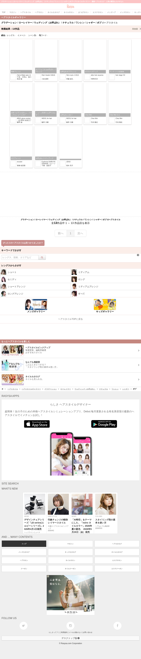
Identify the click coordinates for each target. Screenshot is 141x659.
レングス (11, 35)
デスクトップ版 (71, 638)
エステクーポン (117, 568)
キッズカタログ (70, 552)
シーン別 (32, 35)
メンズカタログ (24, 552)
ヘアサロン (24, 560)
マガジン (70, 544)
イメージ (21, 35)
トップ (24, 544)
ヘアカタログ (117, 544)
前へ (61, 233)
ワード (43, 35)
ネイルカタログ (117, 552)
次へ (80, 233)
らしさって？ (53, 632)
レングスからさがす (11, 265)
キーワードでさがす (11, 250)
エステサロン (117, 560)
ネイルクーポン (70, 568)
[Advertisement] (70, 194)
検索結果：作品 (71, 29)
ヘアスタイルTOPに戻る (70, 319)
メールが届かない (75, 632)
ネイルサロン (70, 560)
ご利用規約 (63, 632)
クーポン (24, 568)
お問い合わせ (87, 632)
